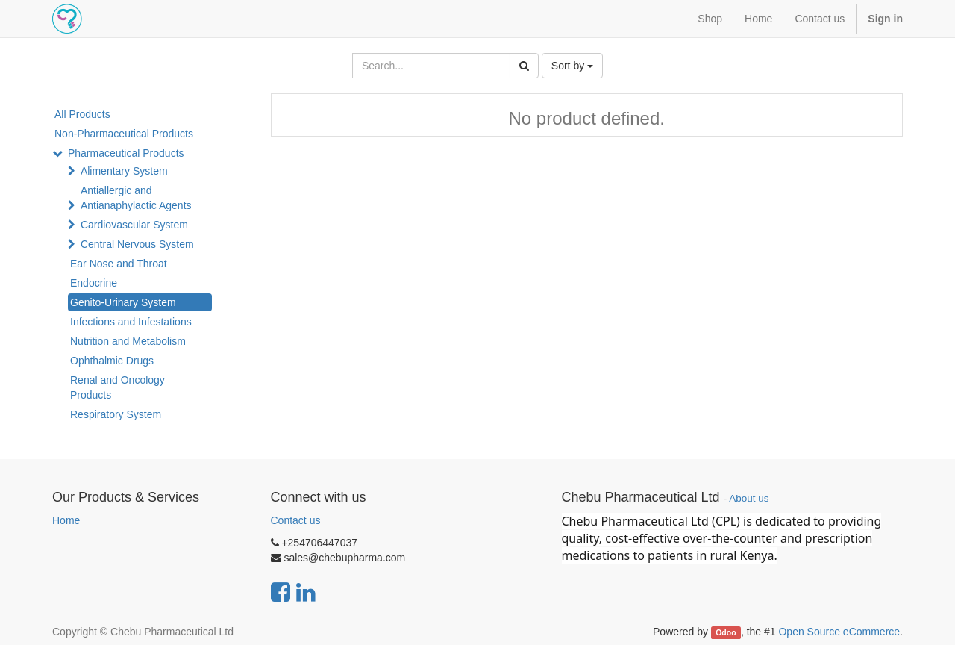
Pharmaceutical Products (126, 153)
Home (66, 520)
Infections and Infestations (131, 322)
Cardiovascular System (134, 225)
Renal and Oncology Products (117, 387)
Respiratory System (115, 414)
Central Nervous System (137, 244)
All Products (82, 114)
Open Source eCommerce (839, 632)
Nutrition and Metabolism (128, 341)
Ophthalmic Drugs (112, 361)
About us (748, 498)
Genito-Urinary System (123, 302)
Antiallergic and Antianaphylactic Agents (136, 197)
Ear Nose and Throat (118, 263)
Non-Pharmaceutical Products (123, 134)
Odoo (726, 632)
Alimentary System (124, 171)
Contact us (296, 520)
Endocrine (93, 283)
